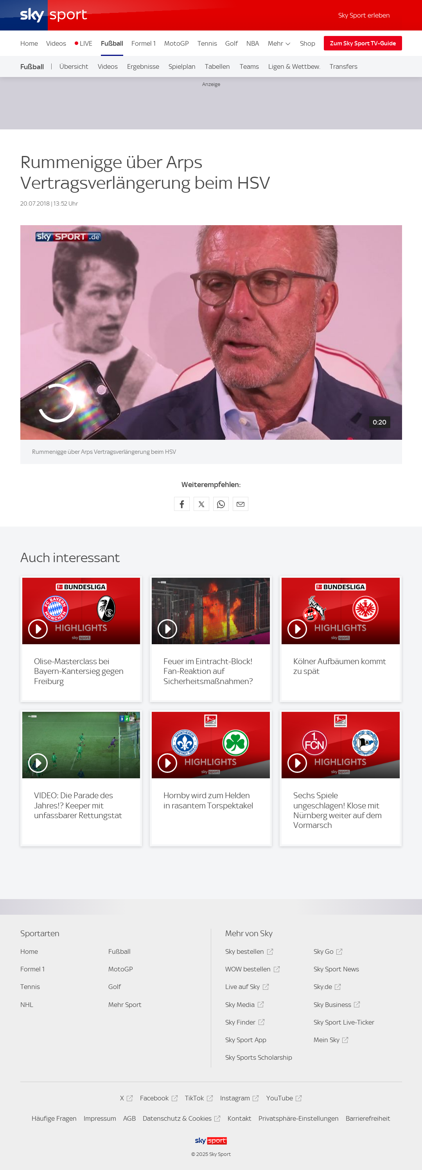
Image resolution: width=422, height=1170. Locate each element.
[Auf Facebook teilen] (182, 504)
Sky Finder (243, 1023)
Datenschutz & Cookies (180, 1119)
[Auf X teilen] (201, 504)
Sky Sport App (245, 1040)
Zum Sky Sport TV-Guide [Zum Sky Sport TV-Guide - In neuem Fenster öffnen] (363, 43)
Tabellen (217, 66)
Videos (56, 43)
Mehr (280, 43)
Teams (249, 66)
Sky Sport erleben (364, 15)
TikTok (197, 1099)
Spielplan (182, 66)
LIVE (86, 43)
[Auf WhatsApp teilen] (221, 504)
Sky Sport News (336, 969)
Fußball (112, 43)
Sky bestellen (248, 953)
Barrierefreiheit (368, 1118)
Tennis (207, 43)
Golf (231, 43)
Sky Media (243, 1006)
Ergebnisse (143, 66)
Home (29, 43)
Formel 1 (143, 43)
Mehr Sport (125, 1005)
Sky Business (336, 1006)
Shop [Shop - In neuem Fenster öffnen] (307, 43)
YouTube (283, 1099)
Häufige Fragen (54, 1118)
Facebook (157, 1099)
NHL (26, 1005)
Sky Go (327, 953)
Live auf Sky (245, 988)
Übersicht (73, 66)
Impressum (100, 1118)
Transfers (343, 66)
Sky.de (326, 988)
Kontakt (239, 1118)
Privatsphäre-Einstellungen (299, 1118)
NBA (252, 43)
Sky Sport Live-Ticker (344, 1022)
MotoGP (176, 43)
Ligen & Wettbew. (294, 66)
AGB (129, 1118)
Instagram (238, 1099)
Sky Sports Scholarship (258, 1057)
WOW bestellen (251, 970)
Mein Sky (330, 1041)
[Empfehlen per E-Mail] (240, 504)
